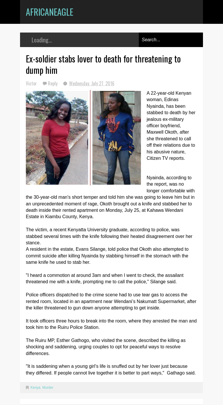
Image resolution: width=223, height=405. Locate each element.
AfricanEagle (49, 11)
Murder (47, 388)
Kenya (35, 388)
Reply (53, 83)
